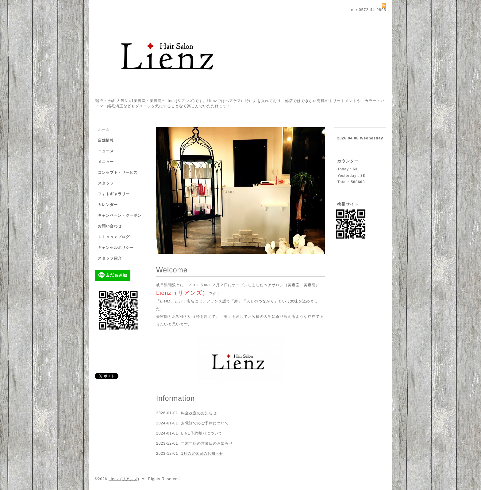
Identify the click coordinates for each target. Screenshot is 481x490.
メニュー (106, 162)
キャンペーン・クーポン (120, 215)
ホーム (104, 129)
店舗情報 (106, 140)
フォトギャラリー (114, 194)
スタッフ (106, 183)
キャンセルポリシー (116, 247)
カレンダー (108, 205)
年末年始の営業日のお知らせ (207, 443)
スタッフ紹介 (110, 258)
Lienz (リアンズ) (124, 479)
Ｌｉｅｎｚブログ (114, 237)
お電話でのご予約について (205, 423)
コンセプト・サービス (118, 172)
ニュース (106, 151)
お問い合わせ (110, 226)
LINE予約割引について (201, 433)
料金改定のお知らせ (199, 413)
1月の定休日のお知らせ (202, 453)
